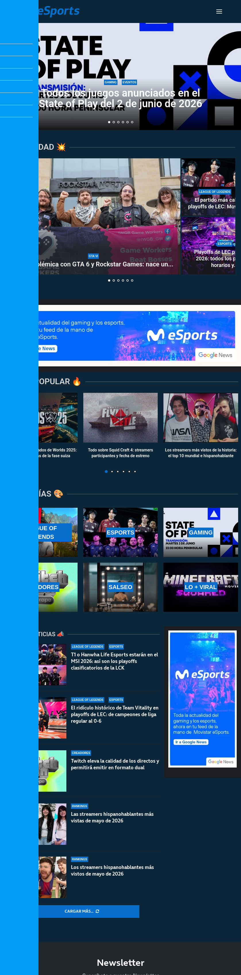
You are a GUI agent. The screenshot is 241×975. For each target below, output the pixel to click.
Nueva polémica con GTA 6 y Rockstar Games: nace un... (93, 264)
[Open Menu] (219, 11)
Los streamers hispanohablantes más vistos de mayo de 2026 (112, 875)
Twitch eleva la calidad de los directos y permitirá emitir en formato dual (115, 764)
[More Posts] (81, 911)
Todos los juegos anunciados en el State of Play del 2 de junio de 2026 (120, 98)
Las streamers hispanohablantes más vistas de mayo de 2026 (112, 818)
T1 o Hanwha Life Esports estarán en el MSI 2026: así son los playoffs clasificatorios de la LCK (114, 661)
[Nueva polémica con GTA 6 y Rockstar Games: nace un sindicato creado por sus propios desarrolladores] (93, 216)
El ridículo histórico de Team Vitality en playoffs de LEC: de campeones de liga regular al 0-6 (115, 714)
